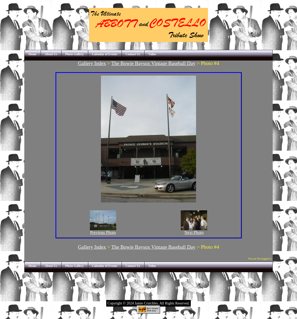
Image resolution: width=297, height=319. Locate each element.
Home (32, 54)
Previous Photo (103, 230)
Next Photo (194, 230)
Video (152, 54)
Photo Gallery (74, 54)
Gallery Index (92, 63)
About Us (51, 54)
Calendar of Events (104, 54)
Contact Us (133, 54)
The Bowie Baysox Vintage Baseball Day (153, 63)
